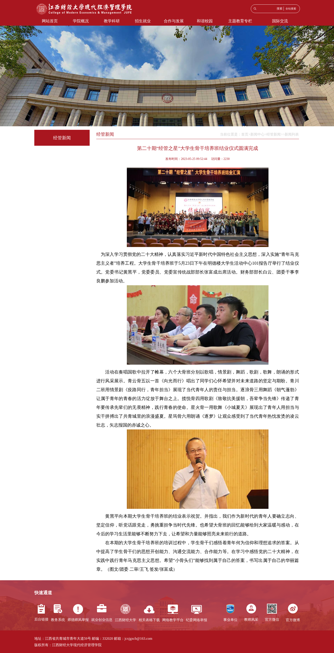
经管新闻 (273, 134)
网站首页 (50, 21)
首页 (244, 134)
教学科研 (112, 21)
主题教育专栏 (240, 21)
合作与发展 (174, 21)
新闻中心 (257, 134)
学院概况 (81, 21)
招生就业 (143, 21)
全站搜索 (291, 8)
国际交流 (280, 21)
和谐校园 (205, 21)
